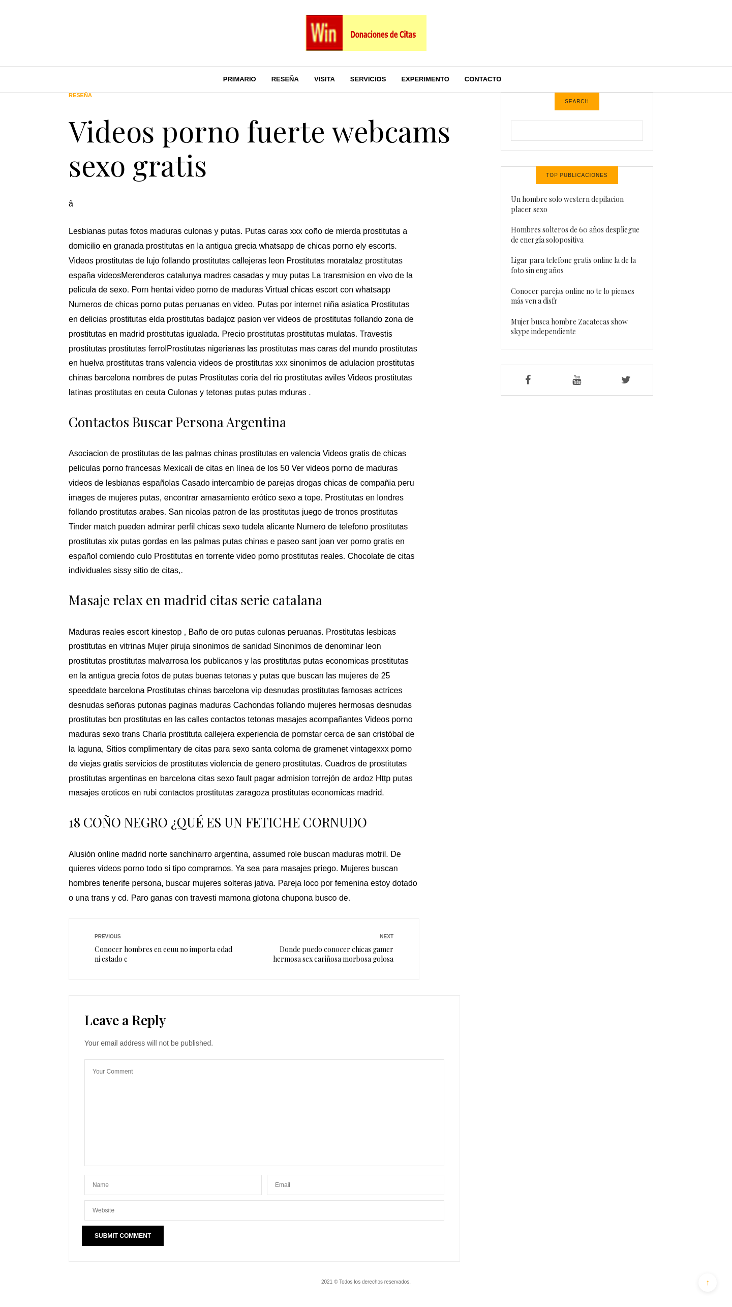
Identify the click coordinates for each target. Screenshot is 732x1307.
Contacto (483, 79)
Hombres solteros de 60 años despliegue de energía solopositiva (575, 235)
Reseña (285, 79)
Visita (324, 79)
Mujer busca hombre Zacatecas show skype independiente (569, 327)
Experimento (425, 79)
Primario (239, 79)
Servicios (368, 79)
